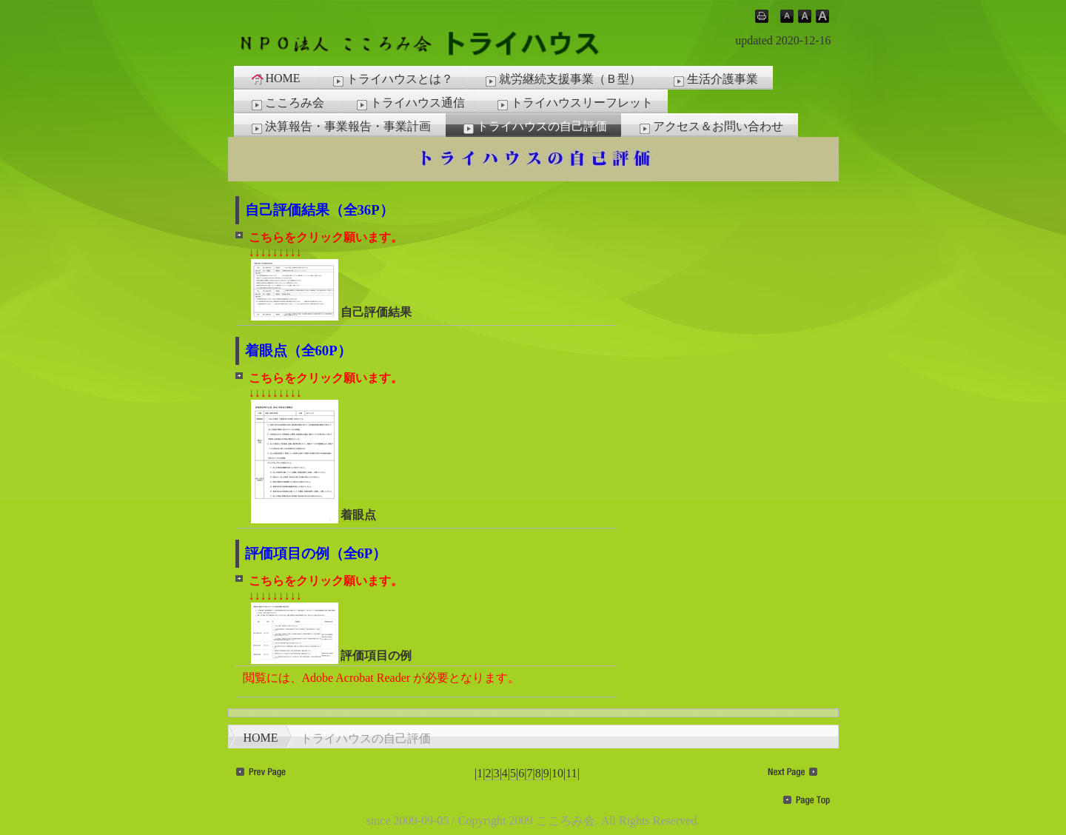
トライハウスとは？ (391, 80)
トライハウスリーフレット (574, 103)
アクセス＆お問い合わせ (710, 127)
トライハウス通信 (409, 103)
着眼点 (312, 515)
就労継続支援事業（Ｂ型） (562, 80)
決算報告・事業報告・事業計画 (340, 127)
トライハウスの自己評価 (533, 127)
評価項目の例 (330, 656)
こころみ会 (286, 103)
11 (571, 773)
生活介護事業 (714, 80)
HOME (275, 78)
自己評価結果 (330, 312)
